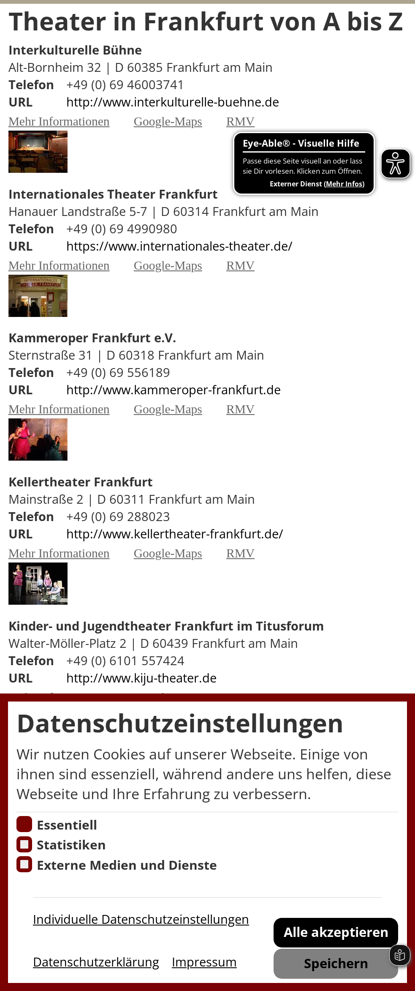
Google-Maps (168, 121)
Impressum (204, 961)
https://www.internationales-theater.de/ (179, 245)
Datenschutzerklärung (96, 961)
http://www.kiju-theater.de (141, 677)
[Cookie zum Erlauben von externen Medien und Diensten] (24, 864)
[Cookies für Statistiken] (24, 844)
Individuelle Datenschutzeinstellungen (141, 919)
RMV (240, 121)
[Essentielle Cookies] (24, 824)
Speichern (336, 963)
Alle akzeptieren (336, 932)
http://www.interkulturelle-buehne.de (172, 101)
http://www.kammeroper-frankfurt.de (173, 389)
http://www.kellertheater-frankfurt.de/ (174, 533)
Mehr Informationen (59, 121)
